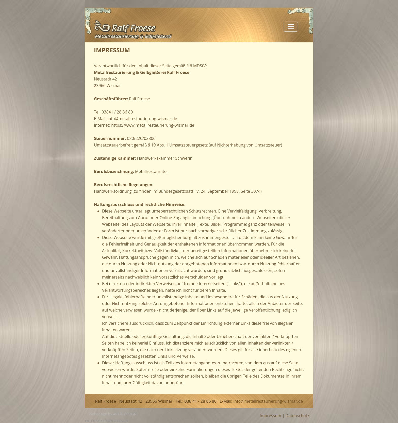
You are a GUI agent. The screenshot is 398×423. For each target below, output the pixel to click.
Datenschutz (297, 415)
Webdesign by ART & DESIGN (113, 414)
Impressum (270, 415)
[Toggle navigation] (291, 27)
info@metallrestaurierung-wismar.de (268, 401)
